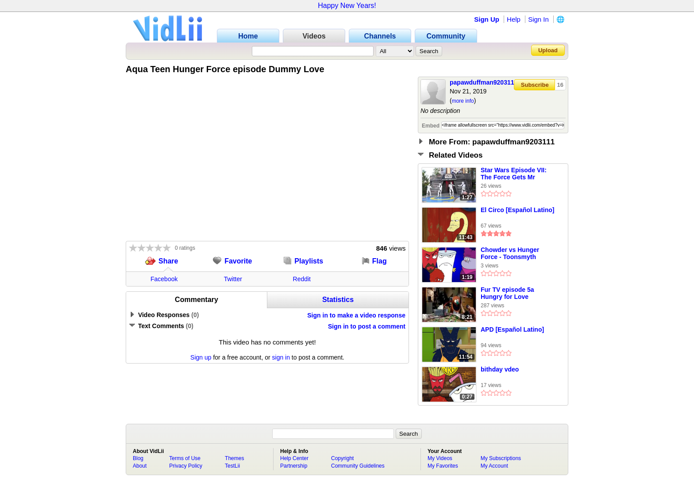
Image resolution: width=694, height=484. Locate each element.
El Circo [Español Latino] (517, 209)
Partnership (293, 466)
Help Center (294, 458)
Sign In (538, 19)
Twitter (233, 279)
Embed (431, 126)
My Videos (440, 458)
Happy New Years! (347, 5)
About (140, 466)
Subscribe (535, 84)
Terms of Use (184, 458)
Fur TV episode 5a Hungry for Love (507, 293)
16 (560, 84)
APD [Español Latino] (512, 329)
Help (513, 19)
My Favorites (443, 466)
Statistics (338, 299)
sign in (281, 357)
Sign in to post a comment (366, 326)
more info (463, 101)
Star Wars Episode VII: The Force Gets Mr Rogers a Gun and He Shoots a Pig (514, 174)
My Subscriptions (501, 458)
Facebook (163, 279)
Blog (138, 458)
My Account (494, 466)
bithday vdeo (500, 369)
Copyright (342, 458)
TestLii (232, 466)
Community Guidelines (358, 466)
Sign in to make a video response (356, 315)
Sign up (200, 357)
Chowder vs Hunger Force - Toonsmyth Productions (510, 253)
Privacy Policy (185, 466)
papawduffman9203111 (483, 82)
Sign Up (486, 19)
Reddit (302, 279)
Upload (548, 50)
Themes (234, 458)
